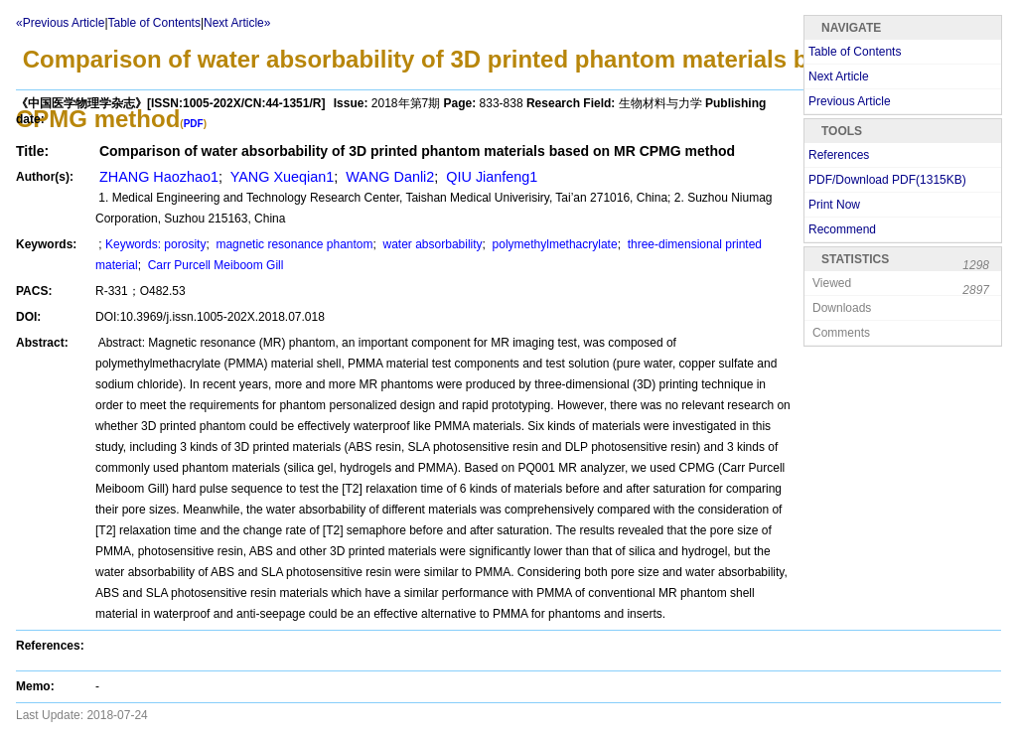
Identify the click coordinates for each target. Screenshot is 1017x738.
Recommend (842, 229)
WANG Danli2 (388, 177)
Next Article (838, 76)
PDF (194, 123)
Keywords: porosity (155, 244)
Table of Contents (154, 23)
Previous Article (849, 101)
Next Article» (237, 23)
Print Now (834, 205)
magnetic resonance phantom (292, 244)
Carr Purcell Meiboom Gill (213, 265)
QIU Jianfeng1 (489, 177)
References (838, 155)
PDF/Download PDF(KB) (887, 180)
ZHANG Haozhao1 (156, 177)
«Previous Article (60, 23)
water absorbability (430, 244)
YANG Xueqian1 (280, 177)
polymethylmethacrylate (553, 244)
